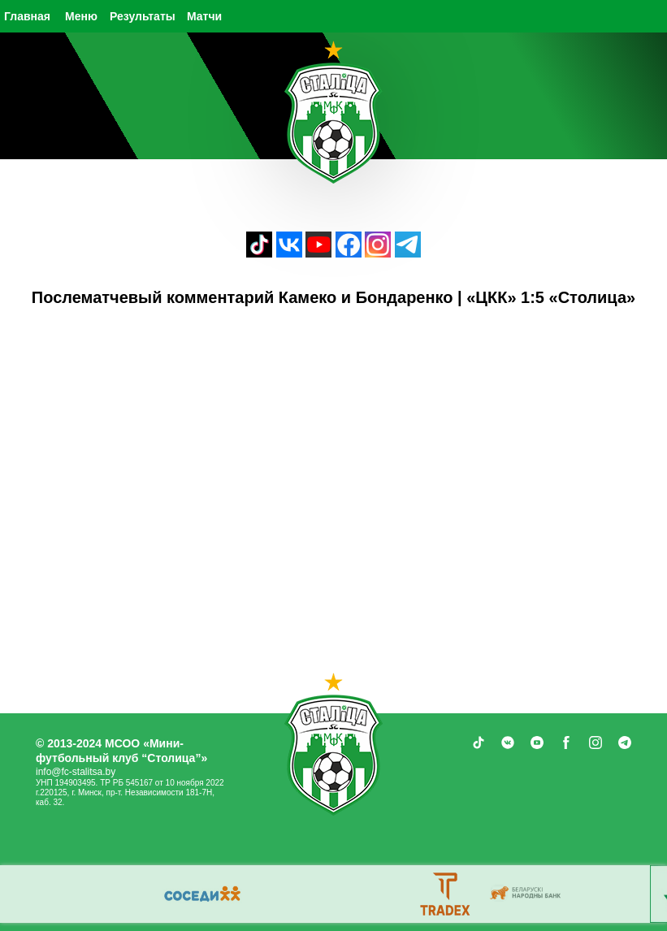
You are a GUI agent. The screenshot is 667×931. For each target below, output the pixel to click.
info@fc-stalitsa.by (75, 771)
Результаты (142, 16)
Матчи (204, 16)
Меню (81, 16)
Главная (27, 16)
